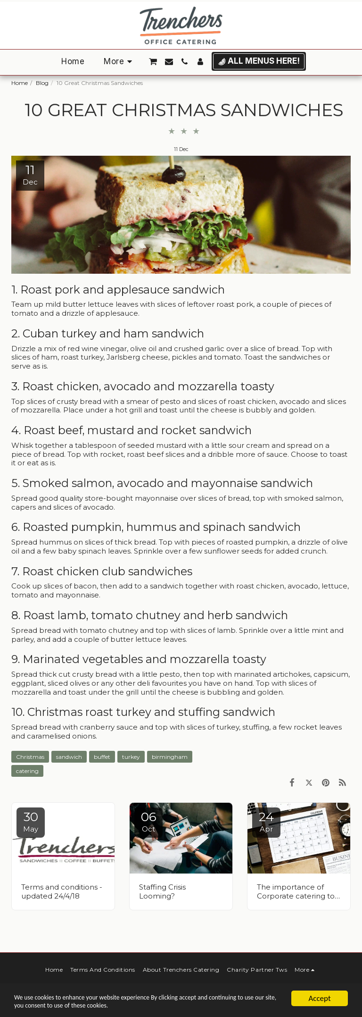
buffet (102, 756)
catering (27, 770)
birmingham (170, 756)
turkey (131, 756)
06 (148, 821)
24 (266, 821)
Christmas (30, 756)
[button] (153, 61)
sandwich (69, 756)
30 (30, 821)
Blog (42, 82)
